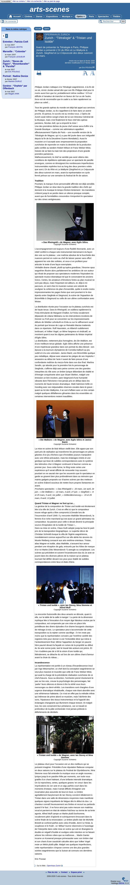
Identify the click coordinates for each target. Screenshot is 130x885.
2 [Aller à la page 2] (6, 36)
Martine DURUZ (15, 81)
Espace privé (75, 872)
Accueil (15, 16)
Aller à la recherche (34, 1)
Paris (91, 16)
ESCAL (122, 883)
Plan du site (52, 872)
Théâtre (116, 16)
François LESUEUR (16, 57)
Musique (67, 16)
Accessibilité (6, 1)
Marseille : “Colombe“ (14, 51)
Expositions (52, 16)
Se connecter (10, 21)
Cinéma (28, 16)
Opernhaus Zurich (54, 866)
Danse (39, 16)
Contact (63, 872)
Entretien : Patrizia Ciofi (15, 42)
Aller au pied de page (51, 1)
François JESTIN (15, 47)
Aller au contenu (18, 1)
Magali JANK (13, 94)
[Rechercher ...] (109, 21)
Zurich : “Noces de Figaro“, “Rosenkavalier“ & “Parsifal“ (16, 64)
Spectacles (103, 16)
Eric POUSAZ (87, 68)
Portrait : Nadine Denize (15, 76)
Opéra (81, 16)
